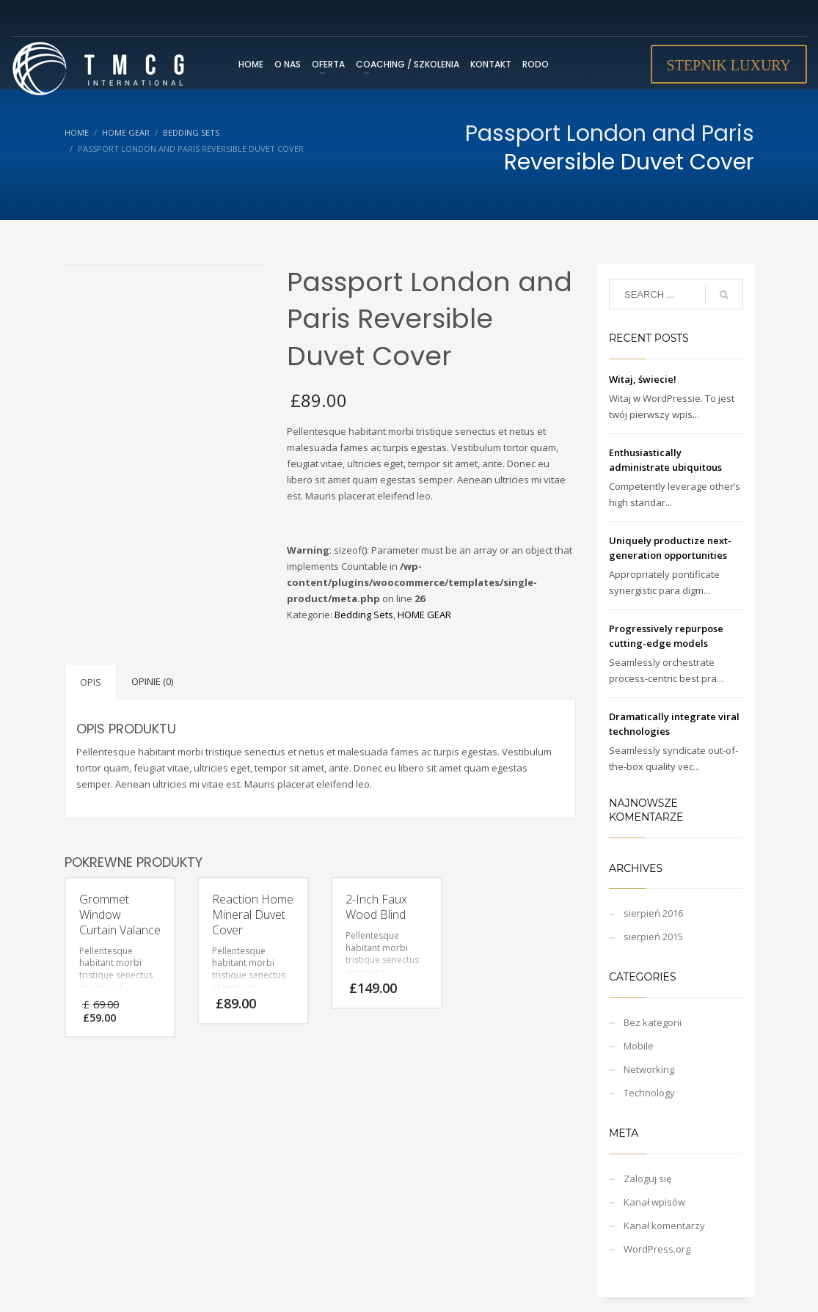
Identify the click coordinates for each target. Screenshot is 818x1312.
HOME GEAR (424, 614)
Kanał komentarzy (664, 1225)
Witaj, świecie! (642, 379)
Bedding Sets (364, 614)
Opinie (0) (152, 681)
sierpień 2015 (653, 936)
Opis (90, 682)
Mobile (639, 1045)
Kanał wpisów (654, 1202)
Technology (649, 1092)
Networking (649, 1069)
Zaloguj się (647, 1178)
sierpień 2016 (653, 913)
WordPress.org (657, 1249)
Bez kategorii (653, 1022)
